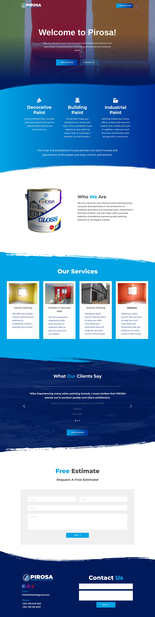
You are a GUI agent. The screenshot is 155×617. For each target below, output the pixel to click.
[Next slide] (130, 406)
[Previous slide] (24, 406)
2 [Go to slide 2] (77, 420)
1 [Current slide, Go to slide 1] (75, 420)
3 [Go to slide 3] (79, 420)
